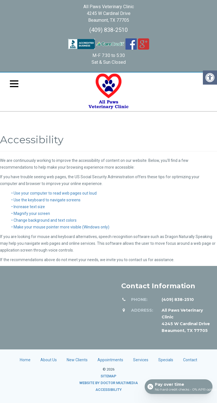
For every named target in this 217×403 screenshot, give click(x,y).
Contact (190, 360)
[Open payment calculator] (178, 386)
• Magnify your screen (30, 213)
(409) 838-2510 (108, 30)
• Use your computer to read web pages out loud (54, 193)
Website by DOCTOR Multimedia (108, 383)
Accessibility (109, 389)
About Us (48, 360)
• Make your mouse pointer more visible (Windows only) (60, 227)
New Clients (77, 360)
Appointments (110, 360)
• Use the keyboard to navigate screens (46, 200)
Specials (165, 360)
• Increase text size (28, 206)
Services (140, 360)
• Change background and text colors (44, 220)
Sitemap (108, 376)
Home (25, 360)
